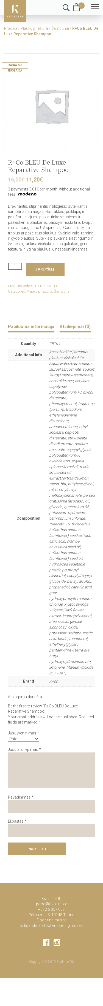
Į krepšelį (45, 269)
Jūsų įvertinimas (23, 733)
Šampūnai (60, 28)
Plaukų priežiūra (34, 28)
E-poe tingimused (51, 920)
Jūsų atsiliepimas (24, 749)
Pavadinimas (21, 797)
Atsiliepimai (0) (75, 326)
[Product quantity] (15, 266)
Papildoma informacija (31, 326)
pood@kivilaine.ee (51, 904)
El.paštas (17, 821)
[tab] (31, 327)
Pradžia (10, 28)
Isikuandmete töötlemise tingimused (51, 925)
